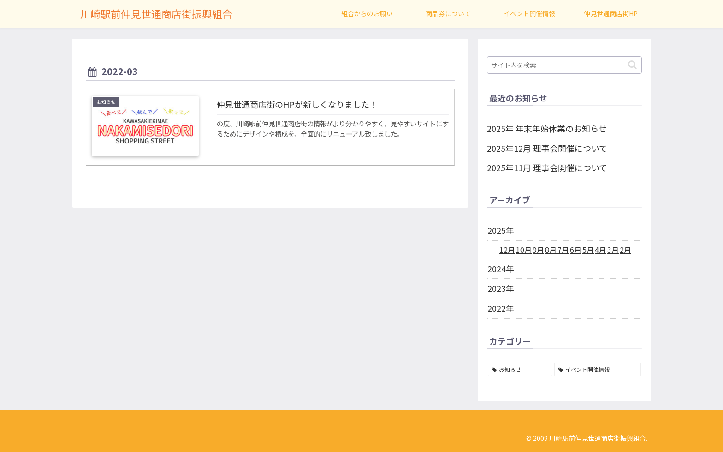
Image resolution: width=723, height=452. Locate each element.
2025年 (500, 230)
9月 (538, 249)
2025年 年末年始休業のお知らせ (547, 128)
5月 (588, 249)
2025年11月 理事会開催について (547, 167)
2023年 (500, 288)
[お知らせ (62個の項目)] (520, 369)
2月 (625, 249)
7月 (563, 249)
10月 (524, 249)
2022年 (500, 308)
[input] (564, 65)
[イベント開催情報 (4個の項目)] (597, 369)
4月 (600, 249)
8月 (551, 249)
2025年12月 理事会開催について (547, 148)
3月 (613, 249)
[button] (632, 64)
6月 (575, 249)
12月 (507, 249)
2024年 (500, 268)
